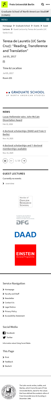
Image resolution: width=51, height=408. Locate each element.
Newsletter (9, 298)
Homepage (7, 25)
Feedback (9, 361)
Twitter (10, 337)
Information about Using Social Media (16, 343)
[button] (5, 160)
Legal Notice (10, 307)
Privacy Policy (11, 311)
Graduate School (23, 25)
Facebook (11, 333)
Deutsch (8, 366)
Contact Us (9, 302)
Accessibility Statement (15, 315)
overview (8, 183)
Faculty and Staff (12, 293)
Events (36, 25)
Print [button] (7, 357)
